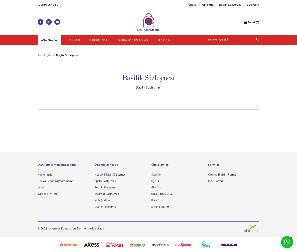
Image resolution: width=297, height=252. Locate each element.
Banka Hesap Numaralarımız (56, 181)
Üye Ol (192, 4)
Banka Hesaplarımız (133, 40)
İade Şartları (102, 200)
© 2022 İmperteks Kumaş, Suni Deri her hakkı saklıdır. (71, 228)
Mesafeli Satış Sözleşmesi (110, 174)
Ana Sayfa (49, 40)
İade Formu (215, 181)
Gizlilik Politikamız (105, 206)
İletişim (164, 40)
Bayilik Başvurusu (162, 194)
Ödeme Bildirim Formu (222, 174)
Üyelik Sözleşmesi (105, 181)
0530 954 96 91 (48, 4)
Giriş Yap (156, 187)
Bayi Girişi (157, 200)
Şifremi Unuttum (161, 206)
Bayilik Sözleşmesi (106, 187)
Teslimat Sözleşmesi (107, 194)
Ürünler (73, 40)
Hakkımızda (98, 40)
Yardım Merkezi (47, 194)
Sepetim (156, 174)
